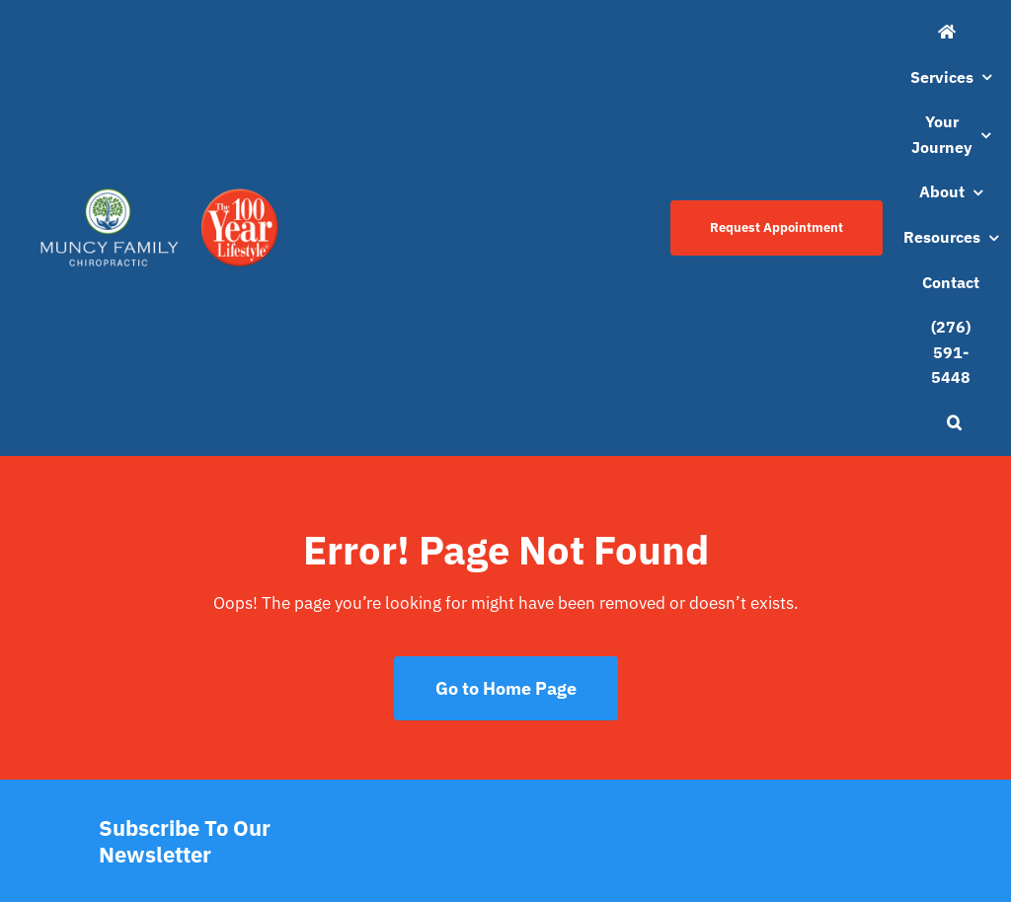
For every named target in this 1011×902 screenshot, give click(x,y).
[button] (954, 423)
